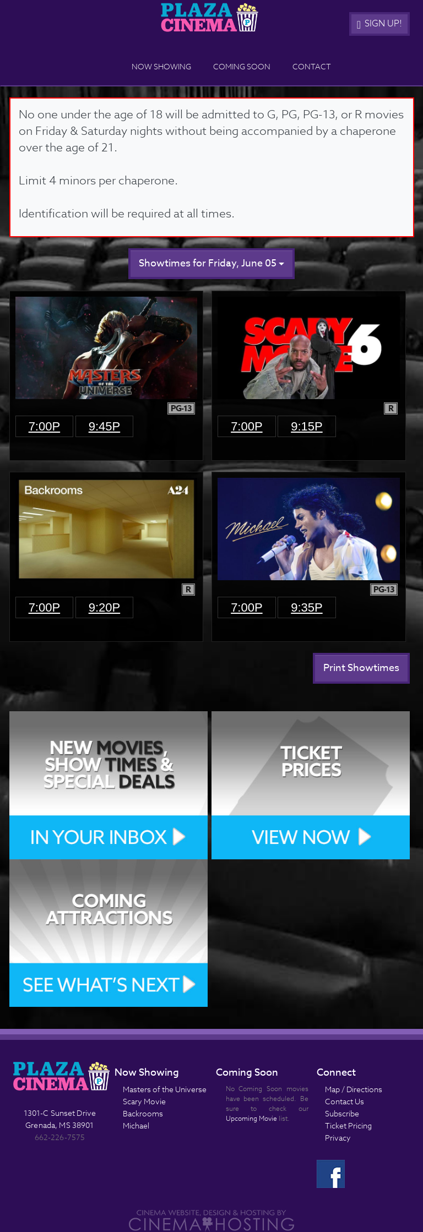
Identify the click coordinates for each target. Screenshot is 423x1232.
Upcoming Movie (251, 1118)
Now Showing (161, 66)
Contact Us (344, 1101)
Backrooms (143, 1113)
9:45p (105, 426)
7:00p (45, 426)
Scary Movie (144, 1101)
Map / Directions (353, 1089)
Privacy (338, 1137)
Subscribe (342, 1113)
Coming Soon (241, 66)
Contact (311, 66)
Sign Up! (379, 23)
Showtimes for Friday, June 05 (211, 263)
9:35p (307, 607)
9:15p (307, 426)
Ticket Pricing (348, 1125)
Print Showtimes (361, 668)
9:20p (105, 607)
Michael (136, 1125)
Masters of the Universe (165, 1089)
